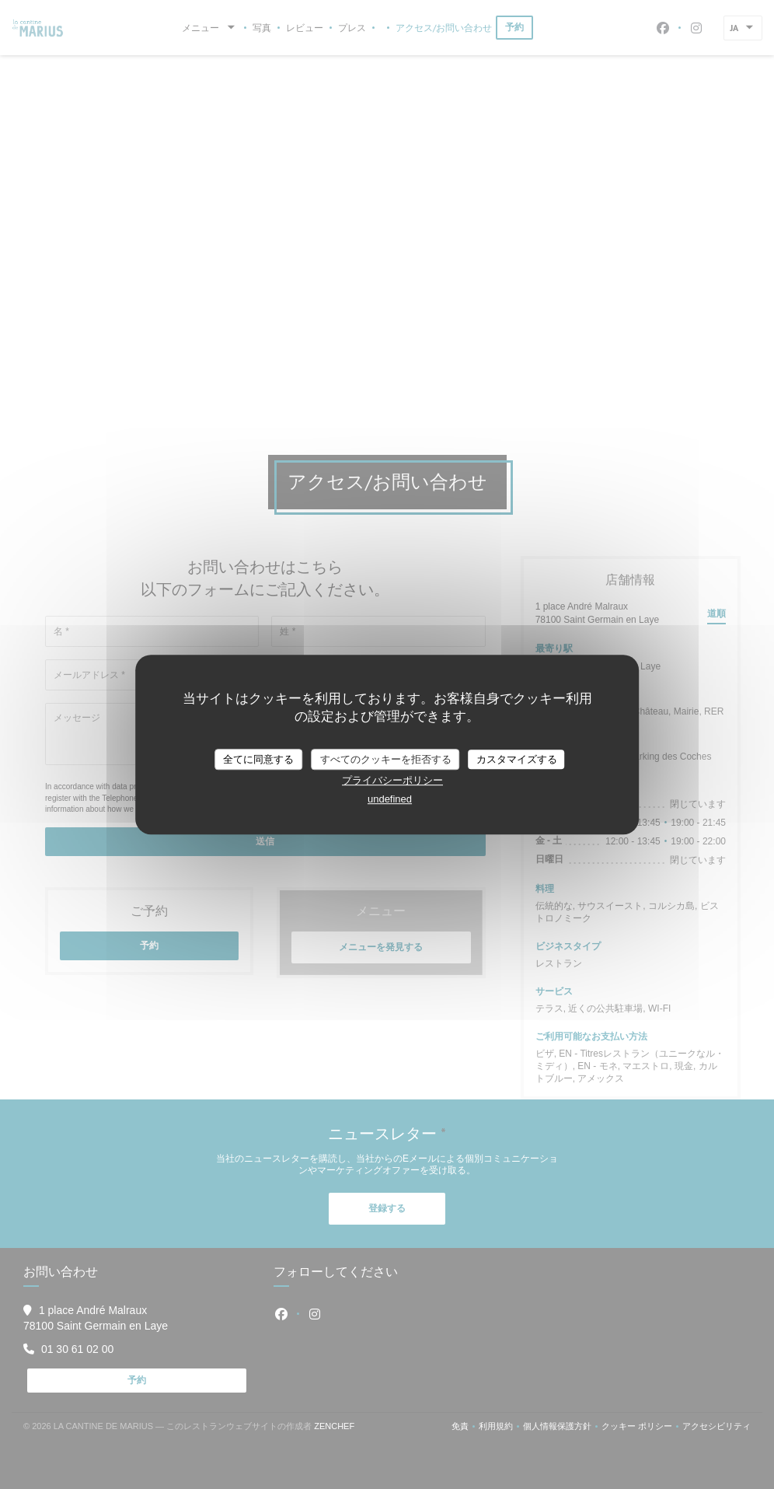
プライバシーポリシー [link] (392, 780)
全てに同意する (258, 759)
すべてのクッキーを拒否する (386, 759)
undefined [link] (390, 799)
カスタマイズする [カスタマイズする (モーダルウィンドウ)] (516, 759)
